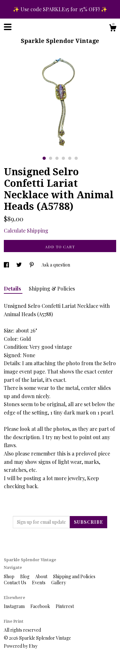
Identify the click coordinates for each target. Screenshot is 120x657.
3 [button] (57, 158)
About (41, 576)
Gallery (58, 582)
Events (39, 582)
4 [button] (63, 158)
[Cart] (112, 29)
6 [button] (76, 158)
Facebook (40, 606)
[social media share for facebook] (7, 265)
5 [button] (69, 158)
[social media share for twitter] (19, 265)
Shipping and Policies (74, 576)
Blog (25, 576)
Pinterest (65, 606)
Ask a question (56, 265)
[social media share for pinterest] (32, 265)
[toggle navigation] (8, 27)
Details (13, 288)
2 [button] (50, 158)
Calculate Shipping (26, 230)
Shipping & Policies (52, 288)
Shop (9, 576)
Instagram (15, 606)
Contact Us (15, 582)
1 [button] (44, 158)
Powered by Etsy (20, 646)
